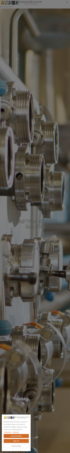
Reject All (16, 441)
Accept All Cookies (16, 436)
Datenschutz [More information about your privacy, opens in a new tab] (7, 432)
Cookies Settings (16, 446)
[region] (16, 432)
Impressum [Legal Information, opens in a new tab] (16, 432)
